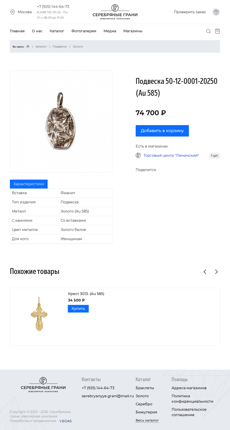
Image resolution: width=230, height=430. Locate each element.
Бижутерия (146, 412)
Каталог (57, 31)
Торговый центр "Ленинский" (171, 155)
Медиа (110, 31)
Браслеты (145, 388)
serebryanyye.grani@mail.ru (108, 396)
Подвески (60, 46)
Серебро (144, 404)
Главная (17, 31)
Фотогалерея (83, 31)
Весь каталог (147, 420)
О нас (37, 31)
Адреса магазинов (189, 388)
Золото (78, 46)
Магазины (132, 31)
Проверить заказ (197, 12)
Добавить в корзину (162, 130)
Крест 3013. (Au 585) (86, 294)
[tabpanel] (61, 216)
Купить (78, 308)
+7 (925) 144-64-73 (53, 6)
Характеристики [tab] (28, 184)
